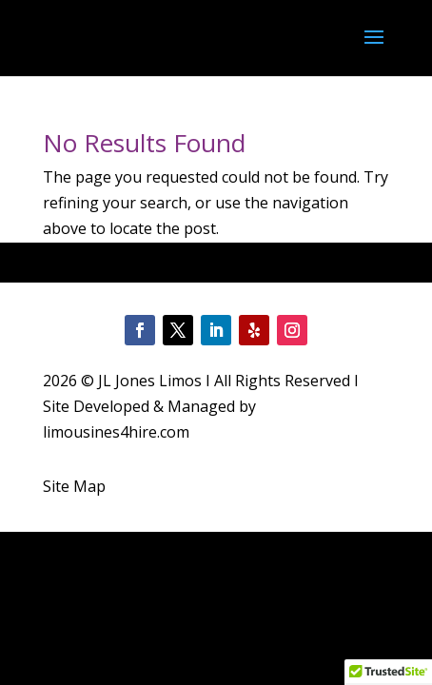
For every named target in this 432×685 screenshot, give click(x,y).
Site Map (74, 486)
